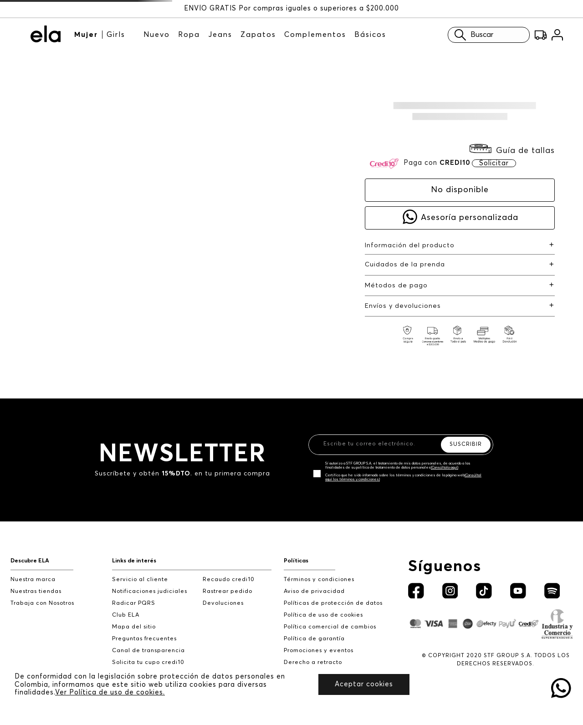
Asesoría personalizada (469, 218)
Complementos (315, 34)
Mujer (86, 34)
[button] (512, 150)
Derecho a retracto (313, 662)
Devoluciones (223, 603)
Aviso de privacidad (314, 591)
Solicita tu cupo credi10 (148, 662)
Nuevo (156, 34)
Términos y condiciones (319, 579)
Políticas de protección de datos (333, 603)
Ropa (189, 34)
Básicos (370, 34)
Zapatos (258, 34)
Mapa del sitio (134, 627)
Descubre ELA (29, 561)
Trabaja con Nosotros (42, 603)
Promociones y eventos (318, 651)
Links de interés (134, 561)
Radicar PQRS (133, 603)
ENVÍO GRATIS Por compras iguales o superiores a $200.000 (291, 8)
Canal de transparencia (148, 651)
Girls (116, 34)
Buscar (471, 35)
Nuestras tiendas (35, 591)
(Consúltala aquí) (444, 468)
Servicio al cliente (140, 579)
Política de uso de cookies (323, 615)
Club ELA (125, 615)
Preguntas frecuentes (144, 639)
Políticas (296, 561)
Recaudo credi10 (229, 579)
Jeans (220, 34)
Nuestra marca (33, 579)
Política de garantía (314, 639)
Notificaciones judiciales (149, 591)
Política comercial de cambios (330, 627)
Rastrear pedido (227, 591)
